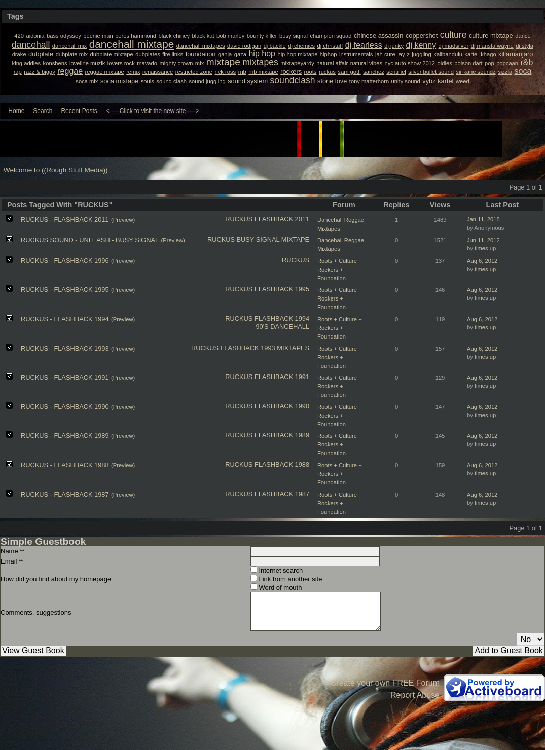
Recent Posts (79, 111)
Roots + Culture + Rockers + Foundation (339, 269)
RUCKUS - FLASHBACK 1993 (65, 348)
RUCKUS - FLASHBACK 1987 (65, 494)
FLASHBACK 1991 (282, 377)
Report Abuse (415, 695)
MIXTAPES (293, 348)
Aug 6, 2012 (482, 261)
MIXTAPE (295, 239)
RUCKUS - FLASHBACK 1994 (65, 319)
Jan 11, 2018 (483, 219)
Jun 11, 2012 (483, 240)
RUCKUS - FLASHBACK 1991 (65, 377)
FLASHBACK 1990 (282, 406)
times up (485, 248)
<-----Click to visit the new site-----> (153, 111)
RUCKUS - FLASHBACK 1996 (65, 261)
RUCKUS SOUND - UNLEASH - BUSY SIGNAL (90, 240)
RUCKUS (238, 219)
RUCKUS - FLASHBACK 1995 (65, 289)
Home (16, 111)
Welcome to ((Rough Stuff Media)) (56, 170)
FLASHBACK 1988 (282, 464)
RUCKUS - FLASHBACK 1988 (65, 465)
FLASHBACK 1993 (248, 348)
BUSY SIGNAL (258, 239)
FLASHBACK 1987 (282, 494)
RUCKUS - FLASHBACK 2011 (65, 219)
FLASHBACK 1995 (282, 289)
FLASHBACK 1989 (282, 435)
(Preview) (123, 220)
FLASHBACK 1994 (282, 318)
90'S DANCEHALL (282, 326)
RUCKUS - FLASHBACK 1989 (65, 435)
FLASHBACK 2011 (282, 219)
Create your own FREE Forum (385, 683)
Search (42, 111)
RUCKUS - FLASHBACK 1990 (65, 406)
